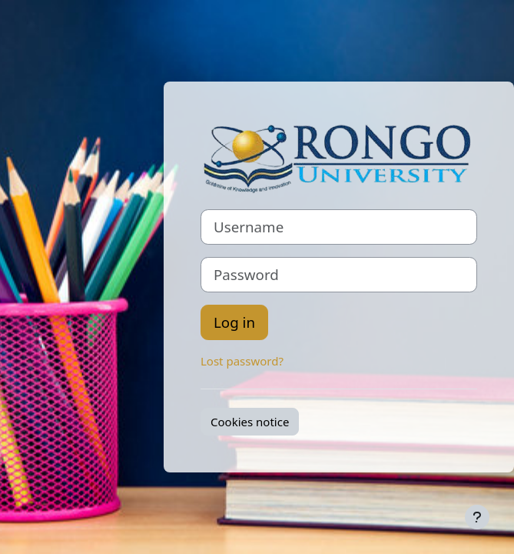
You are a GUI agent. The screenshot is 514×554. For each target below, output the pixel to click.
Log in (234, 322)
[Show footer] (477, 517)
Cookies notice (250, 421)
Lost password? (242, 361)
